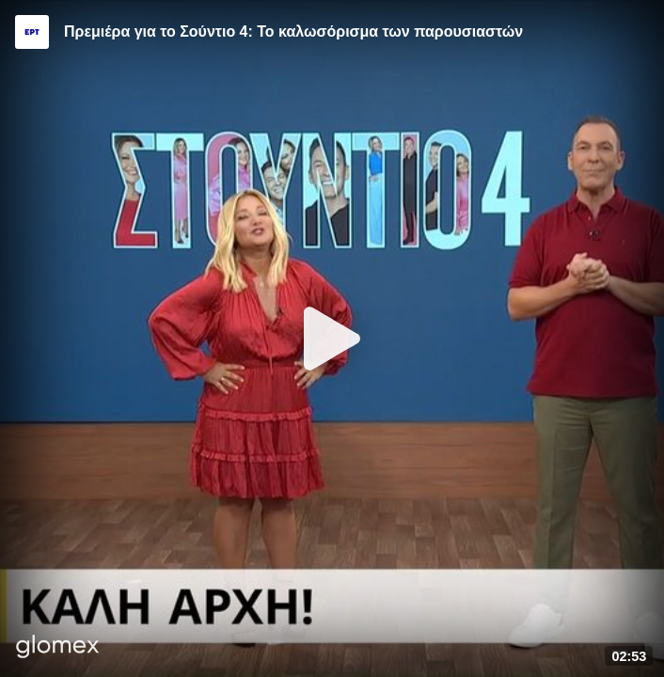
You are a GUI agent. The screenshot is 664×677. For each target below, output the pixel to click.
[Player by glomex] (58, 648)
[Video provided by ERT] (32, 32)
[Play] (332, 338)
